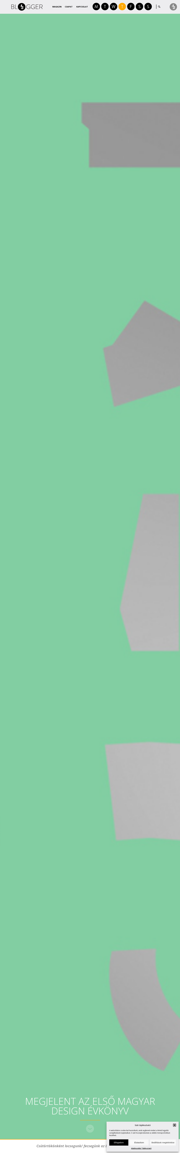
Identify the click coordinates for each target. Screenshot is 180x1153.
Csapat (69, 6)
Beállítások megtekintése (162, 1142)
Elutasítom (139, 1142)
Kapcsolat (82, 6)
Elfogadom (119, 1142)
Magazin (57, 6)
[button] (174, 1125)
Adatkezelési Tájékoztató (141, 1148)
